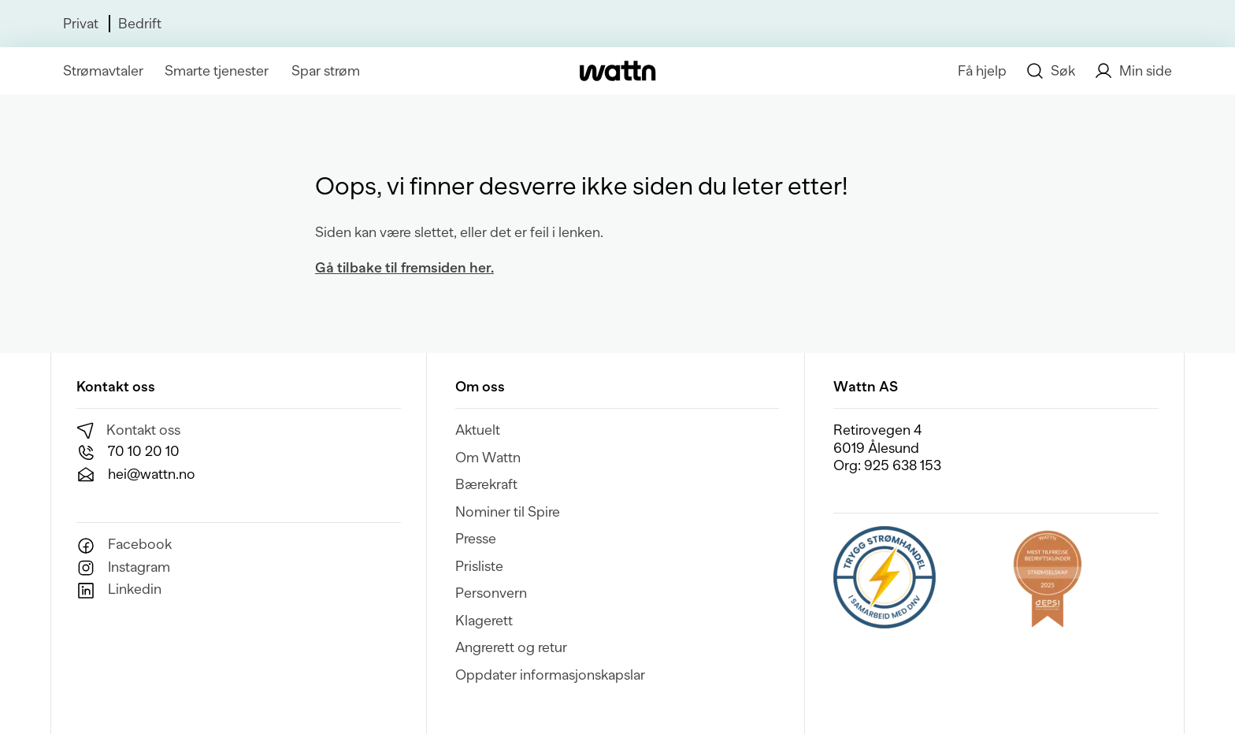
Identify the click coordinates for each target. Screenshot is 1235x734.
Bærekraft (486, 484)
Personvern (491, 593)
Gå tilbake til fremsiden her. (404, 268)
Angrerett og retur (511, 647)
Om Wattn (488, 457)
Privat (80, 24)
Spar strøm (325, 71)
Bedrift (139, 24)
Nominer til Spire (507, 512)
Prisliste (479, 566)
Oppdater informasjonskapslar (550, 675)
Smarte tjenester (217, 71)
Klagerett (484, 620)
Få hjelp (982, 71)
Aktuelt (477, 430)
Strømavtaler (103, 71)
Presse (475, 539)
